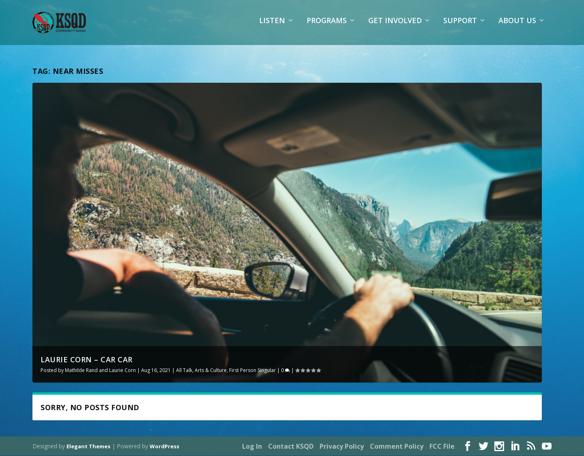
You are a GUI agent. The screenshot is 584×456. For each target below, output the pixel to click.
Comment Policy (396, 446)
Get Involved (395, 26)
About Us (517, 26)
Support (460, 26)
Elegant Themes (88, 446)
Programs (327, 26)
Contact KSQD (290, 446)
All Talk (184, 370)
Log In (252, 446)
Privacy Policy (342, 446)
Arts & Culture (211, 370)
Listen (272, 26)
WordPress (164, 446)
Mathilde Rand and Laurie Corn (100, 370)
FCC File (442, 446)
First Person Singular (252, 370)
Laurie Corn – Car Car (87, 359)
